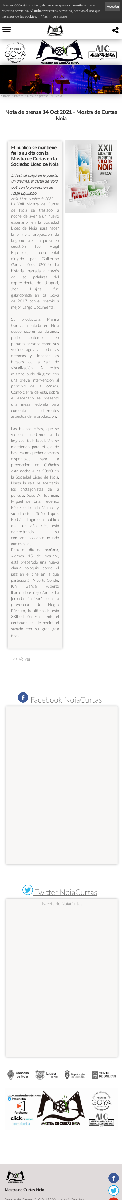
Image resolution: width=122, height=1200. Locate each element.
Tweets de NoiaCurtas (61, 903)
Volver (24, 659)
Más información (54, 16)
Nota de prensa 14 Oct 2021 (47, 96)
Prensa (18, 96)
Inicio (6, 96)
